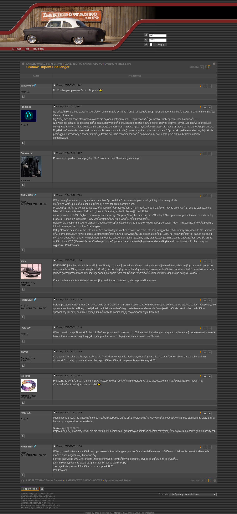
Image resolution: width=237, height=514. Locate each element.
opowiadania (148, 513)
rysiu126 (26, 327)
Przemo (116, 513)
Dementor (26, 153)
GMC (23, 260)
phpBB (98, 513)
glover (24, 351)
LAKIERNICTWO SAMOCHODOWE (83, 64)
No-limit (25, 375)
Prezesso (26, 106)
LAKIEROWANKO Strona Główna (44, 64)
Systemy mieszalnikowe (118, 64)
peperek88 (27, 85)
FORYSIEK (27, 195)
